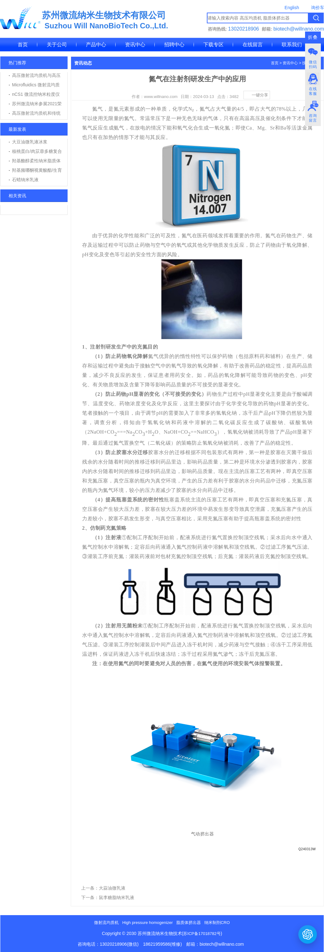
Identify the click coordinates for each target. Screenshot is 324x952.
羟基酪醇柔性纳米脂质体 (36, 160)
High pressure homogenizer (147, 922)
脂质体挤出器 (188, 922)
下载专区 (213, 44)
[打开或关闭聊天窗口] (307, 934)
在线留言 (253, 44)
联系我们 (292, 44)
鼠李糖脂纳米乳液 (116, 897)
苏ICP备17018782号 (202, 933)
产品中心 (96, 44)
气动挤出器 (202, 834)
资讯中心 (135, 44)
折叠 (313, 37)
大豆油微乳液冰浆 (29, 141)
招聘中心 (174, 44)
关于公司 (57, 44)
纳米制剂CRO (217, 922)
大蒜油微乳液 (112, 888)
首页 (23, 44)
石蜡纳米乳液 (25, 179)
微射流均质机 (106, 922)
